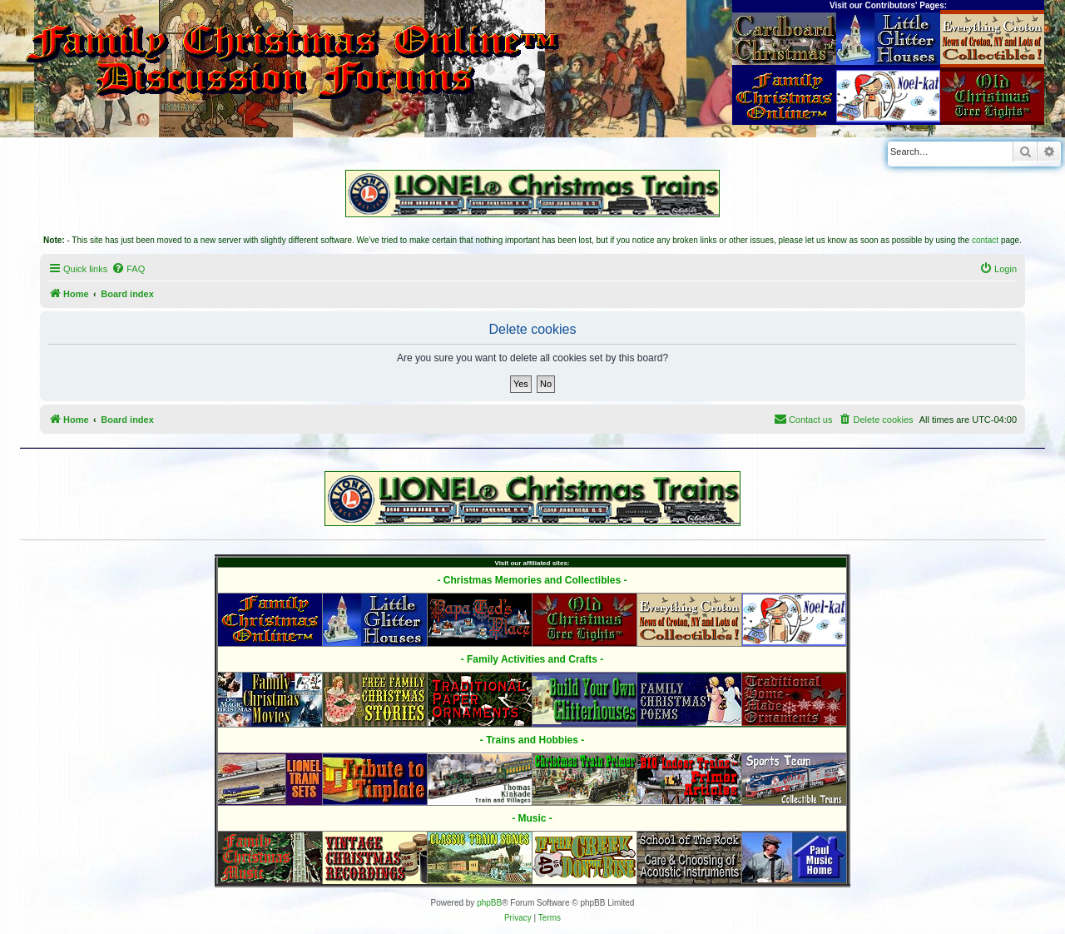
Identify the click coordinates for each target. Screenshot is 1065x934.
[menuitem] (128, 269)
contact (985, 240)
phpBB (489, 902)
